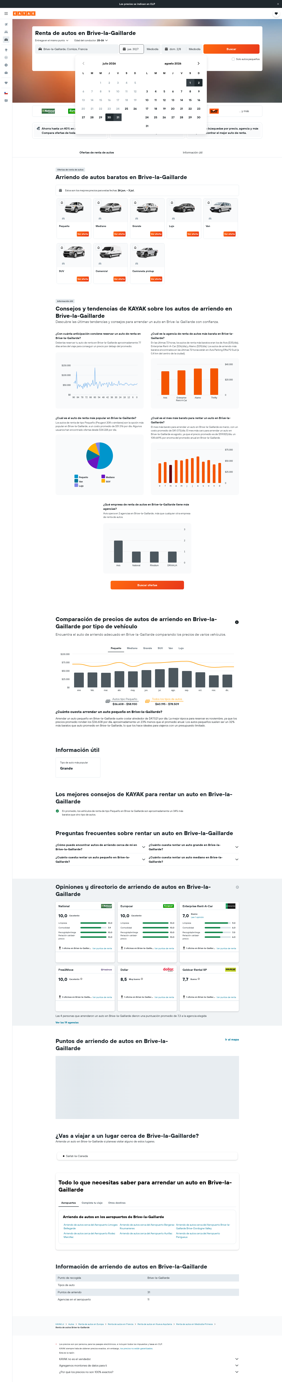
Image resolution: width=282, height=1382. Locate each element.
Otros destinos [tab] (117, 1202)
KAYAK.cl (60, 1324)
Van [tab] (171, 648)
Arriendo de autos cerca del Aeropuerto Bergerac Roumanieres (147, 1226)
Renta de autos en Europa (91, 1324)
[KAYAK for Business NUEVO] (6, 72)
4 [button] (126, 82)
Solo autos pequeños (248, 59)
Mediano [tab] (132, 648)
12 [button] (135, 91)
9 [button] (109, 91)
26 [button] (135, 108)
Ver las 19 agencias (67, 1022)
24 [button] (117, 108)
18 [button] (126, 100)
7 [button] (92, 91)
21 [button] (92, 108)
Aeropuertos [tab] (68, 1202)
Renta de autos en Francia (120, 1324)
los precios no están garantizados (136, 1348)
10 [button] (117, 91)
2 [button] (109, 82)
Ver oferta (83, 234)
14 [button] (92, 100)
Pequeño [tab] (116, 648)
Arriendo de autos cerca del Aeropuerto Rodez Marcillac (89, 1235)
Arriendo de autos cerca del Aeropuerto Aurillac (146, 1233)
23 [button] (109, 108)
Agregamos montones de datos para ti (149, 1365)
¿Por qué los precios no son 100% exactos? (149, 1372)
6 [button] (83, 91)
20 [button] (83, 108)
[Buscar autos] (6, 39)
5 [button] (135, 82)
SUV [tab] (160, 648)
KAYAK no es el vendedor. (149, 1359)
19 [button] (135, 100)
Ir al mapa (232, 1039)
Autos (71, 1324)
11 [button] (126, 91)
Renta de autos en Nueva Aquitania (155, 1324)
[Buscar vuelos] (6, 24)
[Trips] (6, 82)
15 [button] (100, 100)
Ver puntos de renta (102, 948)
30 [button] (109, 117)
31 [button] (118, 117)
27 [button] (83, 117)
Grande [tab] (147, 648)
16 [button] (109, 100)
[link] (147, 585)
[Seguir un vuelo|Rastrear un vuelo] (6, 57)
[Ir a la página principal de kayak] (24, 13)
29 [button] (100, 117)
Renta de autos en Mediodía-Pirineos (194, 1324)
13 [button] (83, 100)
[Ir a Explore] (6, 50)
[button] (278, 4)
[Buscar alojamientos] (6, 32)
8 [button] (100, 91)
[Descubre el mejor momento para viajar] (6, 65)
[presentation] (237, 887)
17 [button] (118, 100)
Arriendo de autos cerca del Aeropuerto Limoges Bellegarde (90, 1226)
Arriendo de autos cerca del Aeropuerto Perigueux (198, 1235)
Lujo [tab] (181, 648)
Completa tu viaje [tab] (92, 1202)
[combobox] (52, 40)
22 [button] (100, 108)
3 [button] (118, 82)
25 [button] (126, 108)
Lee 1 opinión (197, 917)
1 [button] (100, 82)
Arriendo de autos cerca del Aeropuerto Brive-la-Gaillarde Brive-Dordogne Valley (203, 1226)
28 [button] (92, 117)
